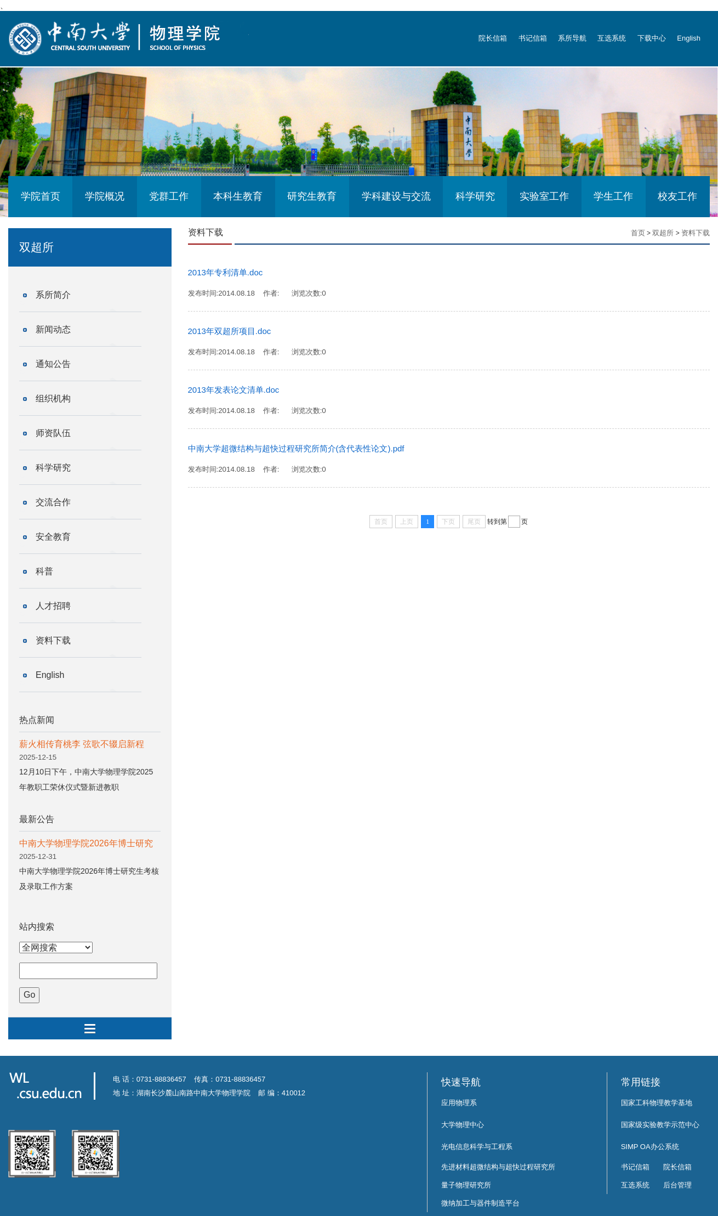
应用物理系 (459, 1103)
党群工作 (169, 196)
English (688, 38)
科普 (44, 571)
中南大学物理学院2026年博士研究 (86, 843)
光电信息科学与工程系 (476, 1147)
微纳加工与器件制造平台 (480, 1203)
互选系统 (611, 38)
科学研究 (475, 196)
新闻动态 (53, 329)
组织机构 (53, 398)
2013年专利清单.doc (225, 272)
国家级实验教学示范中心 (660, 1125)
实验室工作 (544, 196)
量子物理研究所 (466, 1185)
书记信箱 (532, 38)
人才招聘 (53, 605)
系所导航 (572, 38)
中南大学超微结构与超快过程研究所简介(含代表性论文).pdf (296, 448)
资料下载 (53, 640)
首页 (638, 233)
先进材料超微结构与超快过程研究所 (498, 1167)
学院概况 (104, 196)
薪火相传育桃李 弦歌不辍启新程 (81, 744)
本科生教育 (238, 196)
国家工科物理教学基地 (656, 1103)
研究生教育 (312, 196)
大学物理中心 (462, 1125)
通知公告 (53, 364)
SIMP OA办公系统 (650, 1147)
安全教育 (53, 536)
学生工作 (613, 196)
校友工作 (677, 196)
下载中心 (651, 38)
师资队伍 (53, 433)
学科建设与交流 (396, 196)
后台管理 (677, 1185)
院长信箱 (492, 38)
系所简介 (53, 294)
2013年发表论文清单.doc (234, 389)
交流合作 (53, 502)
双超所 (663, 233)
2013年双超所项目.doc (229, 331)
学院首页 (40, 196)
